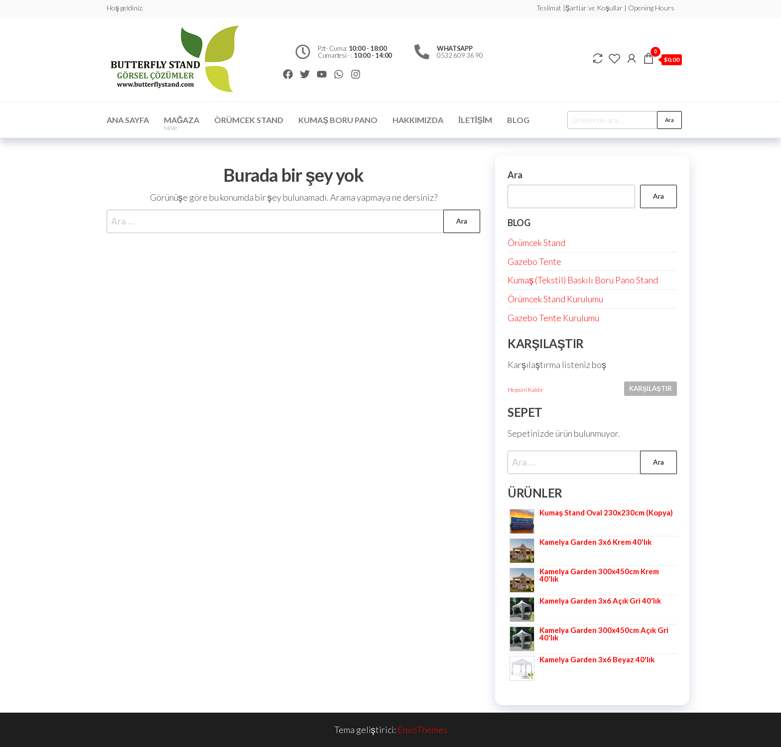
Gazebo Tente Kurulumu (553, 317)
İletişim (475, 119)
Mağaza (181, 123)
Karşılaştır (650, 388)
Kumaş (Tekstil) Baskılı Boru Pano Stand (583, 279)
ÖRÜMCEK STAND (248, 119)
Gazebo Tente (534, 261)
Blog (518, 119)
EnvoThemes (422, 729)
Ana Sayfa (128, 119)
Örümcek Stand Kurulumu (555, 298)
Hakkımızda (417, 119)
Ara (669, 120)
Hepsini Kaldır (525, 389)
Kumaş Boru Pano (338, 119)
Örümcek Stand (536, 242)
